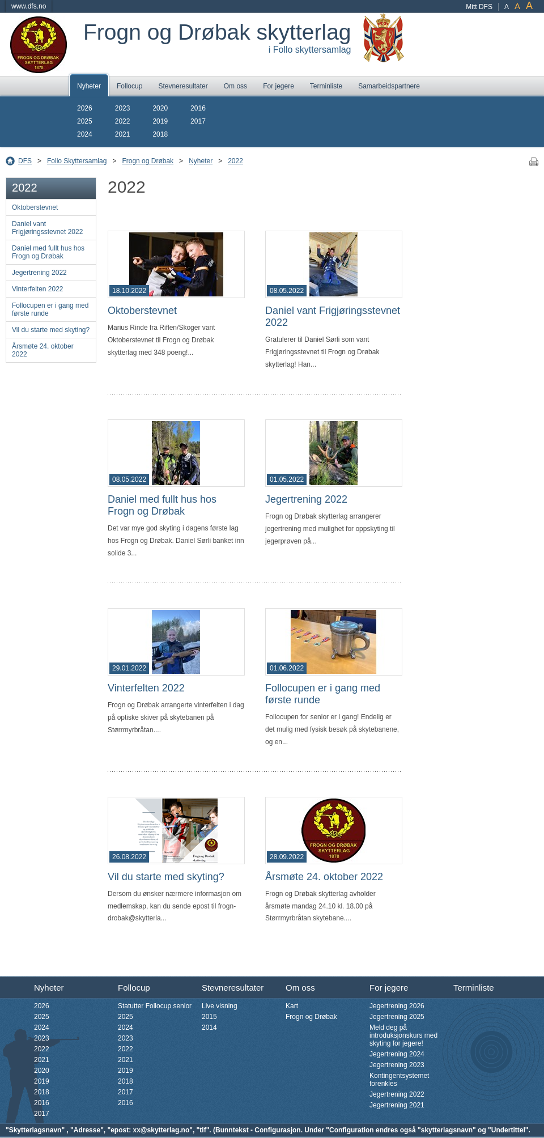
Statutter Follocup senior (155, 1006)
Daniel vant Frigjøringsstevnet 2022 (47, 228)
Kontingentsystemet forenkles (399, 1080)
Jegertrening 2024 (396, 1054)
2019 (160, 121)
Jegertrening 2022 (39, 273)
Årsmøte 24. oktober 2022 (43, 350)
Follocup (129, 86)
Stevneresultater (182, 86)
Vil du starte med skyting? (51, 330)
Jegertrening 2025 (396, 1017)
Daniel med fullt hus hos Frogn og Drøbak (48, 252)
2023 (122, 108)
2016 (198, 108)
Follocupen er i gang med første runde (50, 309)
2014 (209, 1027)
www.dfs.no (28, 6)
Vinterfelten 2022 (37, 289)
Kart (292, 1006)
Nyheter (89, 86)
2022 (122, 121)
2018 (160, 134)
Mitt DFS (479, 7)
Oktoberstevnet (35, 207)
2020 (160, 108)
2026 (84, 108)
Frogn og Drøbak (147, 161)
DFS (25, 161)
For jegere (278, 86)
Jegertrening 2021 (396, 1105)
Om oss (235, 86)
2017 (198, 121)
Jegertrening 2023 (396, 1065)
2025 (84, 121)
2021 (122, 134)
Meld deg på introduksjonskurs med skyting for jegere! (403, 1035)
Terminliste (326, 86)
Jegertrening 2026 (396, 1006)
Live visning (219, 1006)
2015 (209, 1017)
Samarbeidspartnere (389, 86)
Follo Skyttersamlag (77, 161)
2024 (84, 134)
